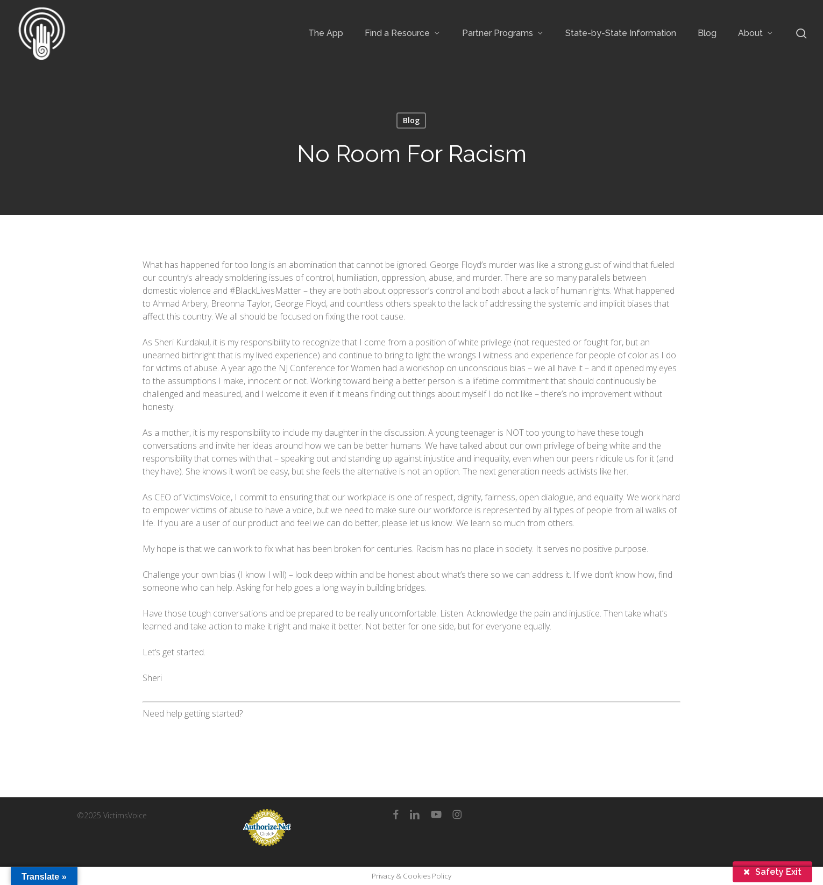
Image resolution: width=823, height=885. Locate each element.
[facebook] (396, 814)
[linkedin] (414, 814)
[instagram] (457, 814)
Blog (411, 120)
